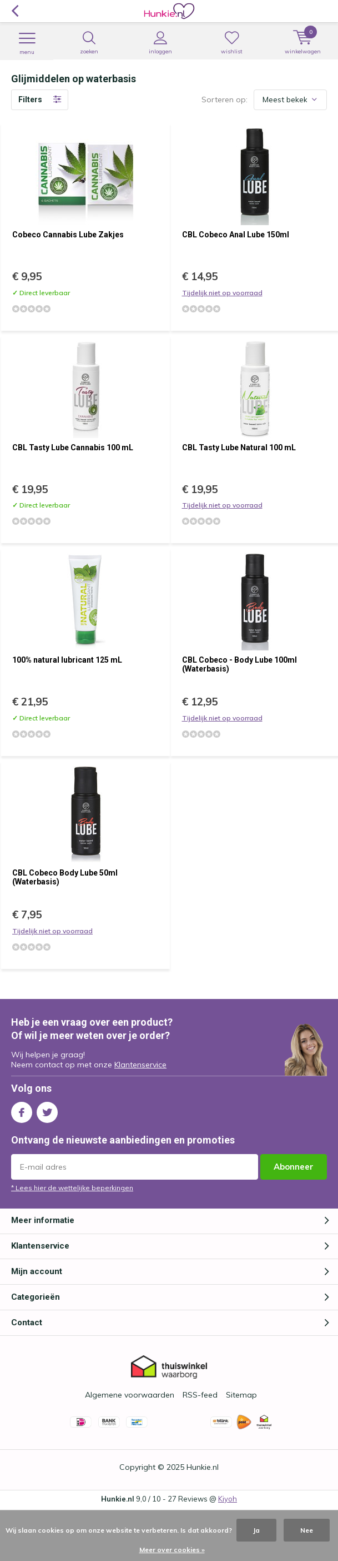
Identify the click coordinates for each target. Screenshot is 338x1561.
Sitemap (241, 1395)
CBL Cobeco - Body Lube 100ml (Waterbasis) (239, 664)
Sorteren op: (224, 100)
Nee (306, 1530)
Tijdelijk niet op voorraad (222, 293)
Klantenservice (140, 1065)
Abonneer (294, 1166)
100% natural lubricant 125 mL (67, 659)
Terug (14, 11)
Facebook (21, 1110)
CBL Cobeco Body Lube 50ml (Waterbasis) (65, 877)
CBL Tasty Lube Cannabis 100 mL (72, 447)
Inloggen (160, 43)
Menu (27, 43)
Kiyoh (227, 1498)
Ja (256, 1530)
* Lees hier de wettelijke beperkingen (72, 1188)
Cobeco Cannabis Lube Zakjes (68, 234)
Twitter (47, 1110)
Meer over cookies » (172, 1549)
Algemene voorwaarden (129, 1395)
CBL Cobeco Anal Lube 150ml (235, 234)
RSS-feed (200, 1395)
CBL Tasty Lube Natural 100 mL (239, 447)
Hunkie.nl (202, 1467)
